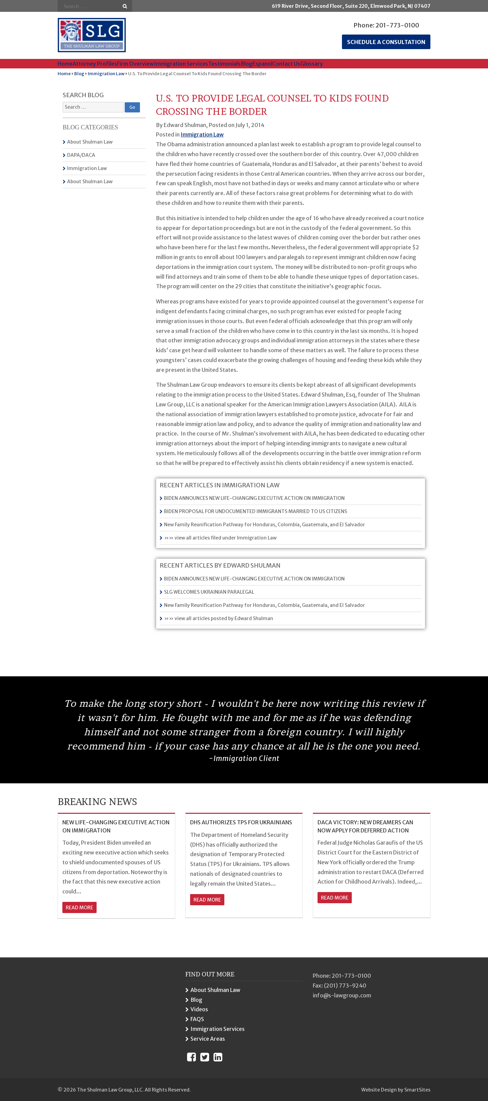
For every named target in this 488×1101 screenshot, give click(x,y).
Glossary (311, 63)
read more (79, 908)
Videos (199, 1009)
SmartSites (417, 1090)
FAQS (197, 1019)
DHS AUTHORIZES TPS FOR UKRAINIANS (241, 822)
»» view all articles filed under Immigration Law (220, 537)
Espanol (262, 63)
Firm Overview (135, 63)
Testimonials (224, 63)
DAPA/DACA (81, 155)
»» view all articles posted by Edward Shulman (218, 618)
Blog (246, 63)
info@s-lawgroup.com (342, 995)
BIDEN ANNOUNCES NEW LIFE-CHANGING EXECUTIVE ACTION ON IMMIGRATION (254, 498)
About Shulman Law (90, 142)
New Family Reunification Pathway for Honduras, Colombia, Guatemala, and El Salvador (264, 524)
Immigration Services (181, 63)
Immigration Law (87, 168)
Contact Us (286, 63)
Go (125, 6)
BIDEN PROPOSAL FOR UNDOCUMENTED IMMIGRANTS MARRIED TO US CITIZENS (255, 511)
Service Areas (207, 1038)
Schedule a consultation (386, 42)
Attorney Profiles (95, 63)
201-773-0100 (397, 25)
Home (65, 63)
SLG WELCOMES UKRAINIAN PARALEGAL (209, 592)
